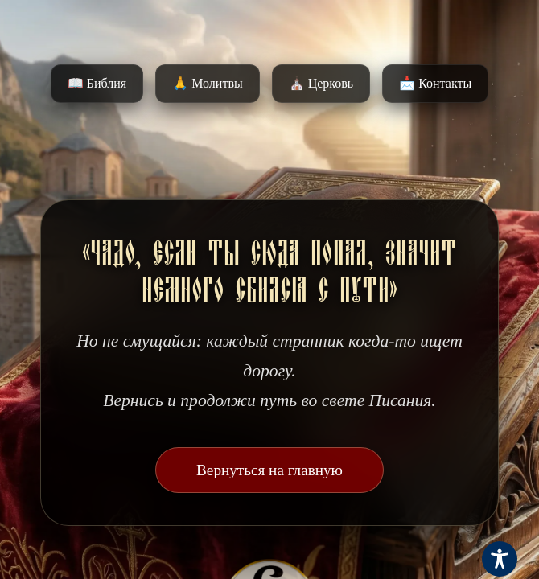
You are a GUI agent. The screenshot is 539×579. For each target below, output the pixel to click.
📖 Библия (97, 83)
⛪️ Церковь (321, 83)
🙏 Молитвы (207, 83)
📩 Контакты (435, 83)
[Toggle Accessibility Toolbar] (499, 559)
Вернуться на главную (269, 470)
